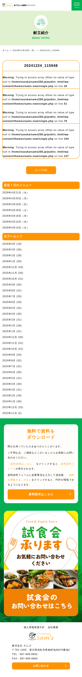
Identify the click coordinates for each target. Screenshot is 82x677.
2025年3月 (9, 319)
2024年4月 (9, 384)
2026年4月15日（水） (15, 221)
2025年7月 (9, 296)
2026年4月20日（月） (15, 198)
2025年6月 (9, 302)
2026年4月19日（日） (15, 204)
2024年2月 (9, 395)
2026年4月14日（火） (15, 227)
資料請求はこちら (41, 494)
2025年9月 (9, 284)
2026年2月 (9, 255)
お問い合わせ (41, 666)
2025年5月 (9, 308)
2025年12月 (9, 267)
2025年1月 (9, 331)
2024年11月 (9, 343)
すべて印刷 (41, 170)
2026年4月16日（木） (15, 216)
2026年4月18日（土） (15, 210)
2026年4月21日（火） (15, 192)
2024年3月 (9, 389)
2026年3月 (9, 249)
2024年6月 (9, 372)
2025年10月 (9, 278)
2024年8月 (9, 360)
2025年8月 (9, 290)
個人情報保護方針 (34, 627)
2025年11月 (9, 273)
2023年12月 (9, 407)
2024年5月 (9, 378)
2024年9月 (9, 354)
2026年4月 (9, 244)
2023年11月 (9, 413)
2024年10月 (9, 349)
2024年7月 (9, 366)
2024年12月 (9, 337)
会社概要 (53, 627)
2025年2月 (9, 325)
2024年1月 (9, 401)
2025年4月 (9, 314)
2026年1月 (9, 261)
